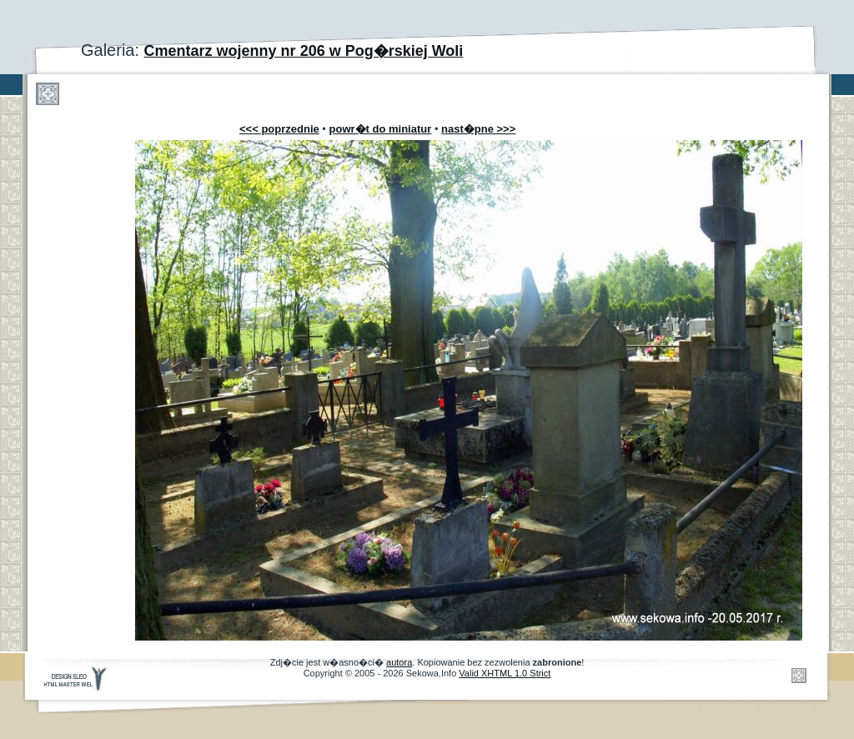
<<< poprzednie (279, 129)
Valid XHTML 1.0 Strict (504, 673)
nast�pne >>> (478, 129)
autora (399, 662)
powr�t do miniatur (380, 129)
